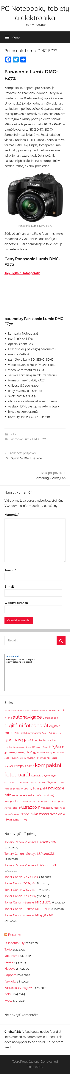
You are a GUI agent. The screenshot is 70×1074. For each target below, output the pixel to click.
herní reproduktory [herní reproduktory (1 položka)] (22, 747)
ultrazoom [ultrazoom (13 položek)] (31, 807)
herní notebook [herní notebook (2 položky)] (42, 740)
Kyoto (8, 1000)
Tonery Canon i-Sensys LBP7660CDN (30, 842)
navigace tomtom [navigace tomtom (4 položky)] (24, 795)
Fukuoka (10, 981)
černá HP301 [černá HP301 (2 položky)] (20, 819)
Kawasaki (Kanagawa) (19, 988)
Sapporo (10, 975)
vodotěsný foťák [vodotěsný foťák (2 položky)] (50, 807)
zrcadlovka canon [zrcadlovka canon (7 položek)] (35, 814)
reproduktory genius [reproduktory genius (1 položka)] (26, 801)
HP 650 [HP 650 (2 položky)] (13, 752)
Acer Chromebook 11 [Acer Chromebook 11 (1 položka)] (14, 710)
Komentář (12, 514)
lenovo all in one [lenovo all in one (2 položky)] (27, 782)
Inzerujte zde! (12, 656)
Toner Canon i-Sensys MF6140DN (27, 909)
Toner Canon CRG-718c (20, 883)
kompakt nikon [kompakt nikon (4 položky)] (24, 766)
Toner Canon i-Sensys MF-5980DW (28, 915)
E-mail (10, 586)
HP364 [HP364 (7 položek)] (54, 747)
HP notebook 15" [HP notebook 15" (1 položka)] (44, 753)
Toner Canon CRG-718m (20, 890)
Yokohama (11, 956)
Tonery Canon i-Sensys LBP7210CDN (29, 853)
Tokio (8, 949)
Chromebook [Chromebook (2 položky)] (50, 717)
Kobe (8, 994)
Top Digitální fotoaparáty (22, 273)
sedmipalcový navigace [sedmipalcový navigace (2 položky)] (50, 801)
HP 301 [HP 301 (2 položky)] (36, 747)
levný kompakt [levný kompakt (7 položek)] (35, 788)
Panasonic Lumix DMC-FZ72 (28, 439)
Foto (13, 434)
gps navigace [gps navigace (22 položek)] (18, 739)
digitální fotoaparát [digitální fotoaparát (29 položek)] (26, 725)
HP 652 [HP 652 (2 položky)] (22, 752)
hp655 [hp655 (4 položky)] (31, 752)
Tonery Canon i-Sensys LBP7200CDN (30, 865)
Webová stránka (16, 603)
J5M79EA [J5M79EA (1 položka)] (8, 766)
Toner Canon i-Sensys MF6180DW (27, 902)
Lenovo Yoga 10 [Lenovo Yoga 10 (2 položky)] (47, 782)
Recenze (14, 934)
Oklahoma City (14, 943)
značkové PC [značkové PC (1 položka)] (13, 814)
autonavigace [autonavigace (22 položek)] (27, 717)
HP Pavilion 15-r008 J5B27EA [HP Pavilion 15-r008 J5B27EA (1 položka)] (21, 758)
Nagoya (9, 968)
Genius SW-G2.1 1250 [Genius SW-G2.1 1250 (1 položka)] (52, 733)
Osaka (8, 962)
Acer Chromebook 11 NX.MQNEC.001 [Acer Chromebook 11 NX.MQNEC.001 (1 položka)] (42, 710)
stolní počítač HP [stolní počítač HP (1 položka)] (12, 808)
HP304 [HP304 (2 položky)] (44, 747)
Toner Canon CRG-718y (20, 896)
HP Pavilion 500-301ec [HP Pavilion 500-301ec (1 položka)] (46, 758)
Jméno (10, 570)
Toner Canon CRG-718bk (21, 877)
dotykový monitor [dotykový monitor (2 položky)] (31, 733)
